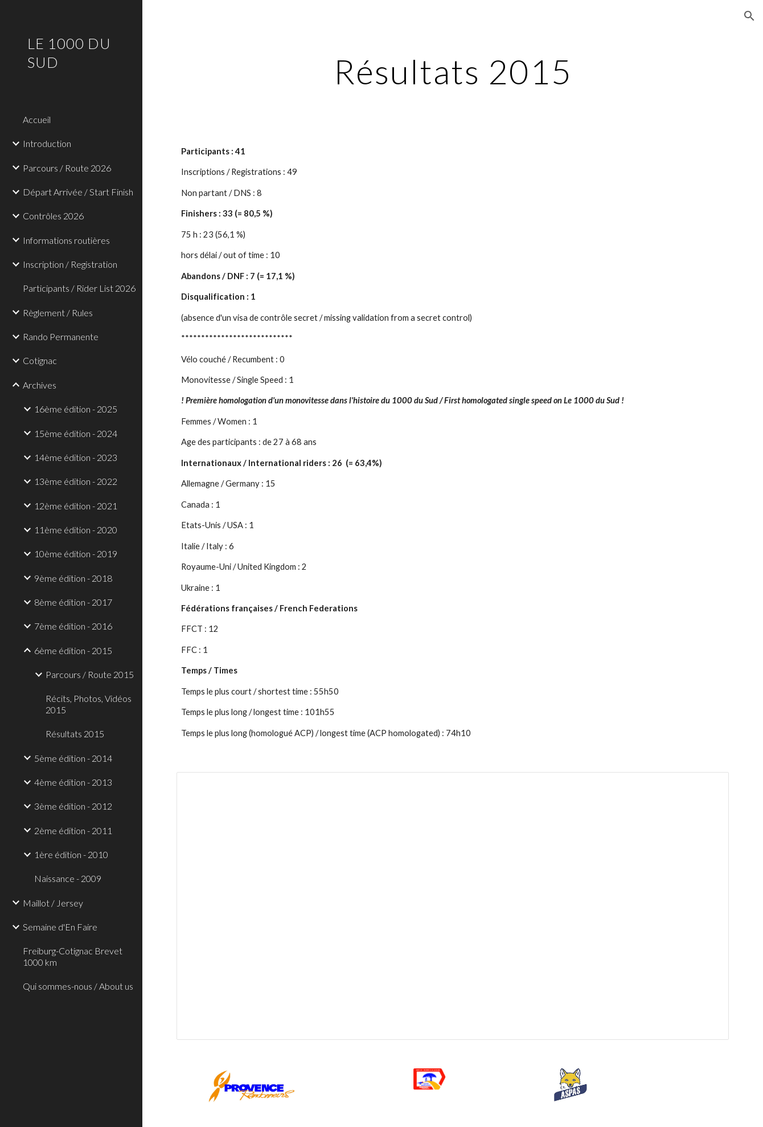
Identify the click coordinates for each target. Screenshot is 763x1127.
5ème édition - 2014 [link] (73, 758)
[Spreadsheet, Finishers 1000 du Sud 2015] (452, 906)
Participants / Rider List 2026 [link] (79, 288)
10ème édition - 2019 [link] (75, 553)
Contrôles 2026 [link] (53, 215)
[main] (452, 71)
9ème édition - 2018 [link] (73, 578)
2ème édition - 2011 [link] (73, 830)
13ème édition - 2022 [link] (75, 481)
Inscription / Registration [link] (70, 264)
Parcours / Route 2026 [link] (67, 167)
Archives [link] (39, 384)
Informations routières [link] (66, 240)
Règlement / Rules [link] (58, 312)
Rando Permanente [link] (61, 336)
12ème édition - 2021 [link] (75, 505)
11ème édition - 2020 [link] (75, 529)
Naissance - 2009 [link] (67, 878)
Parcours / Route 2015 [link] (90, 674)
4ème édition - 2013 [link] (73, 782)
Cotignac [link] (40, 360)
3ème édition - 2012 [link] (73, 806)
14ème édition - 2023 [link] (75, 457)
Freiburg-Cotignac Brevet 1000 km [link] (72, 956)
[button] (749, 16)
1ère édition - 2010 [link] (71, 854)
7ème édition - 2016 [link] (73, 625)
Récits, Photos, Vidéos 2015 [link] (89, 703)
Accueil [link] (37, 119)
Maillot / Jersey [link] (53, 902)
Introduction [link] (47, 143)
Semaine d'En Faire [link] (60, 926)
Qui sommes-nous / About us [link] (78, 986)
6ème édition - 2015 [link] (73, 650)
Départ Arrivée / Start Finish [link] (78, 191)
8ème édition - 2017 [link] (73, 602)
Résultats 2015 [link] (75, 733)
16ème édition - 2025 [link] (75, 408)
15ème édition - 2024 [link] (75, 433)
